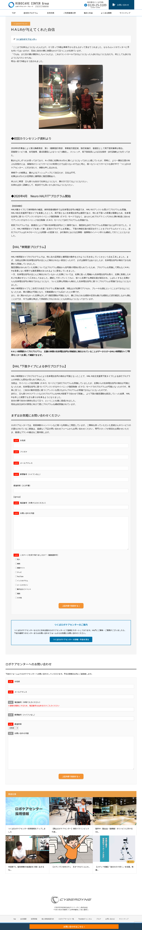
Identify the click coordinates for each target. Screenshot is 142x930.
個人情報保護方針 (48, 919)
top (15, 919)
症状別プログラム (31, 13)
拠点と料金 (88, 13)
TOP (14, 13)
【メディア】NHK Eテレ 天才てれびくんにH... (71, 866)
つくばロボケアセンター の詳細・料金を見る (71, 639)
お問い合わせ (123, 4)
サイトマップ (125, 13)
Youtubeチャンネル (85, 919)
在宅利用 (51, 13)
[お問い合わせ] (114, 4)
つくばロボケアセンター (20, 24)
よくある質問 (106, 13)
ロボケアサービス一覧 (66, 919)
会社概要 (23, 919)
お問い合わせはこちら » (74, 926)
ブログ (98, 919)
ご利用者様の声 (69, 13)
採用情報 (34, 919)
